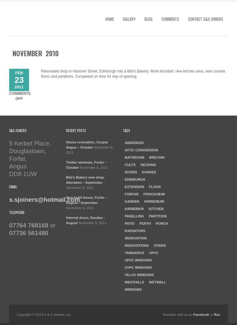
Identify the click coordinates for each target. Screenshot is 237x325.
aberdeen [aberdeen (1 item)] (134, 143)
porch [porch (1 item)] (162, 223)
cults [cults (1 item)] (130, 165)
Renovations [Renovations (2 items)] (137, 245)
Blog (148, 19)
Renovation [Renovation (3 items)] (136, 238)
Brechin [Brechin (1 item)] (156, 157)
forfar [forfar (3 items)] (131, 194)
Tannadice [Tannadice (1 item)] (134, 253)
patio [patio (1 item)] (129, 223)
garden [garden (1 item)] (132, 201)
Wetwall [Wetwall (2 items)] (157, 282)
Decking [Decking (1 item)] (148, 165)
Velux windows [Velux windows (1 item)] (139, 275)
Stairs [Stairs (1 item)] (160, 245)
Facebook (201, 314)
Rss (217, 314)
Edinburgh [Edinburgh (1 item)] (135, 179)
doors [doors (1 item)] (131, 172)
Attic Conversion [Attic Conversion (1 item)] (141, 150)
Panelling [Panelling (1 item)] (134, 216)
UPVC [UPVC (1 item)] (154, 253)
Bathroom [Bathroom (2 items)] (134, 157)
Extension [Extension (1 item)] (134, 187)
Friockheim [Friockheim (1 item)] (154, 194)
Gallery (129, 19)
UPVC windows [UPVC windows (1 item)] (138, 260)
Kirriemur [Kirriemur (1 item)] (134, 209)
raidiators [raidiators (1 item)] (135, 231)
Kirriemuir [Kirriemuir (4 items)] (154, 201)
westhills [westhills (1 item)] (134, 282)
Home (109, 19)
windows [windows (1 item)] (133, 289)
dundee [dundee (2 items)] (149, 172)
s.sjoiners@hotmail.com (44, 199)
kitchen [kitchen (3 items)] (156, 209)
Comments (170, 19)
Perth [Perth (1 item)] (145, 223)
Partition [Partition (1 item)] (158, 216)
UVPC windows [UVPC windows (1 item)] (138, 267)
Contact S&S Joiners (205, 19)
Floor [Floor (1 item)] (155, 187)
